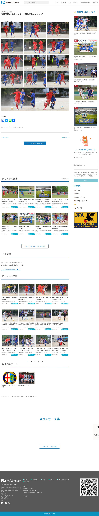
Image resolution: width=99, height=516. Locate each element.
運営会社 (3, 494)
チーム (75, 2)
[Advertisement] (35, 160)
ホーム (57, 2)
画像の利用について (6, 497)
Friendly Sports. (50, 513)
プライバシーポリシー (83, 172)
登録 (85, 180)
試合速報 (95, 2)
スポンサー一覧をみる (49, 446)
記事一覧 (63, 2)
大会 (70, 2)
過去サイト (4, 500)
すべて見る (65, 178)
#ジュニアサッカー (6, 127)
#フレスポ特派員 (18, 127)
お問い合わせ (4, 498)
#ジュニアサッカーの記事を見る (35, 246)
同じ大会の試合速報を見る (35, 143)
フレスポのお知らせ (85, 2)
